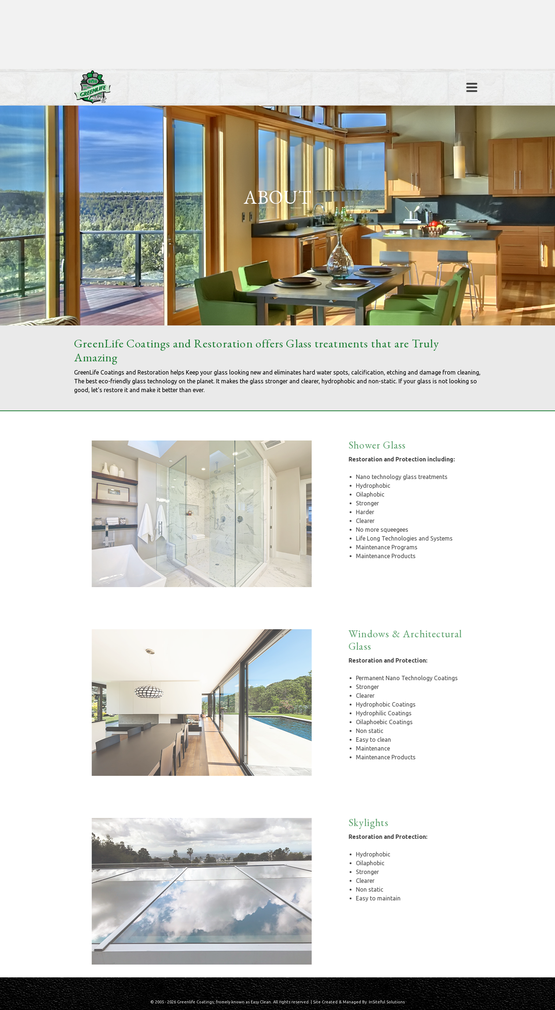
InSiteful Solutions (387, 1002)
